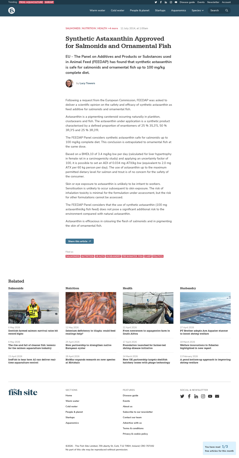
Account (226, 2)
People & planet (139, 10)
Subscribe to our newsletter (138, 412)
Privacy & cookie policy (135, 433)
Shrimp (49, 2)
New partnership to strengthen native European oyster (88, 347)
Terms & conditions (133, 428)
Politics (158, 256)
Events (201, 2)
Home (69, 395)
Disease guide (187, 2)
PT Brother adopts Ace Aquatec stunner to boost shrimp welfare (204, 332)
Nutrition (89, 28)
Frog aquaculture (31, 2)
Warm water (97, 10)
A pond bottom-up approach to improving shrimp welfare (205, 361)
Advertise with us (132, 422)
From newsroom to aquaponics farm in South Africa (146, 332)
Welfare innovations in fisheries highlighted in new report (199, 347)
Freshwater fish (132, 256)
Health (102, 28)
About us (127, 406)
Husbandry (113, 256)
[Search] (219, 10)
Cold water (117, 10)
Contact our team (132, 417)
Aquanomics (178, 10)
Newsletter (213, 2)
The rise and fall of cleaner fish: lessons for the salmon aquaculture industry (31, 347)
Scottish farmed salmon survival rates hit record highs (33, 332)
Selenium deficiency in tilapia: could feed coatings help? (90, 332)
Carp (148, 256)
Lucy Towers (87, 83)
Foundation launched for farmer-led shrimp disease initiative (144, 347)
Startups (160, 10)
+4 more (113, 28)
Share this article (79, 241)
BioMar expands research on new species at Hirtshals (90, 361)
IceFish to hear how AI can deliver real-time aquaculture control (32, 361)
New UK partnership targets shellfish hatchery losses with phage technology (146, 361)
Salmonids (73, 28)
